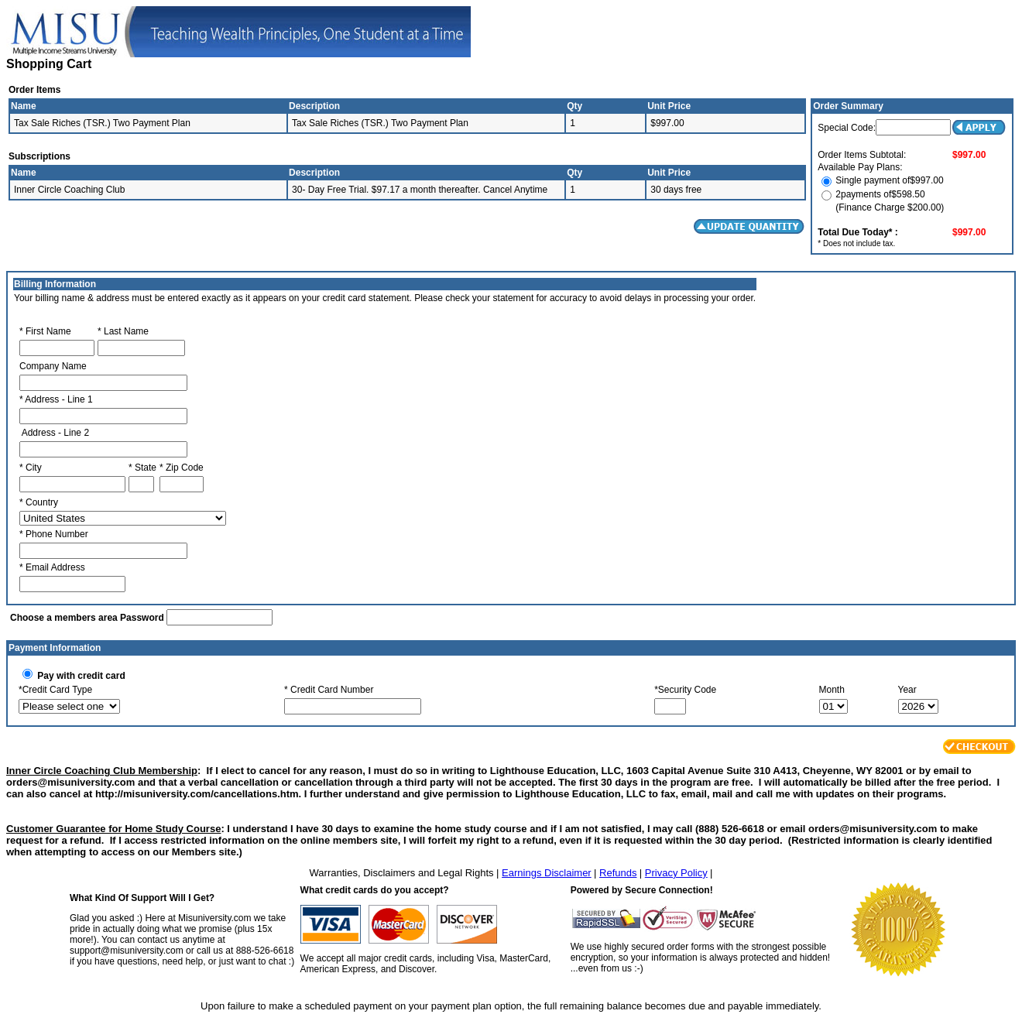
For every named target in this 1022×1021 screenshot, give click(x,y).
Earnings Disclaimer (547, 873)
